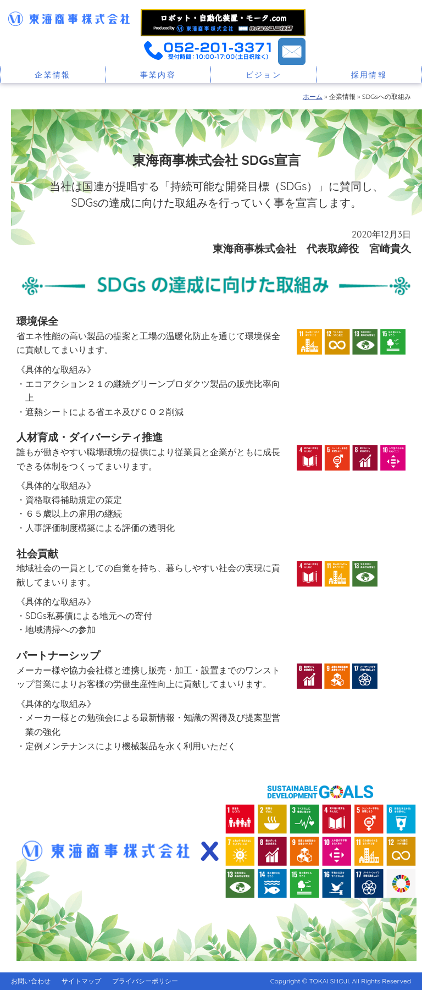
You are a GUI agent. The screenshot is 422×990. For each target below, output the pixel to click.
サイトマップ (81, 981)
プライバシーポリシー (145, 981)
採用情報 (369, 75)
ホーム (313, 96)
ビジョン (264, 75)
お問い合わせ (31, 981)
